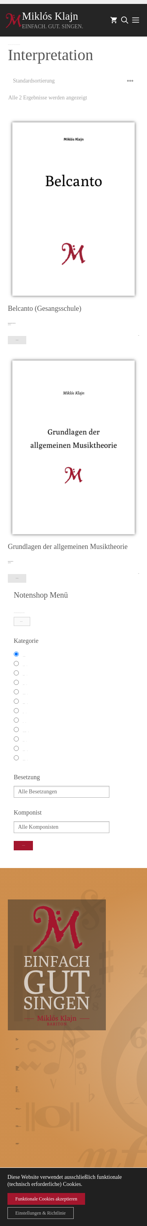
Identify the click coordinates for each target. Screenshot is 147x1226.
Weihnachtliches (25, 760)
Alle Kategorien (24, 656)
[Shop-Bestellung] (73, 80)
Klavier (24, 713)
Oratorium (25, 741)
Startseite (8, 44)
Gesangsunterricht (17, 1066)
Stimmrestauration (17, 1067)
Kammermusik (25, 703)
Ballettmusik (25, 675)
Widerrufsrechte (17, 1089)
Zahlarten (16, 1091)
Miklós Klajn (50, 16)
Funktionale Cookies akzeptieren (46, 1199)
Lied (24, 722)
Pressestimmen (17, 1039)
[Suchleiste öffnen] (124, 20)
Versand (16, 1090)
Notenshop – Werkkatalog (11, 44)
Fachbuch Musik (25, 694)
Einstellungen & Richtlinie (40, 1213)
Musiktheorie (17, 1068)
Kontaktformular (17, 1143)
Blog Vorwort (17, 1049)
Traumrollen (17, 1040)
